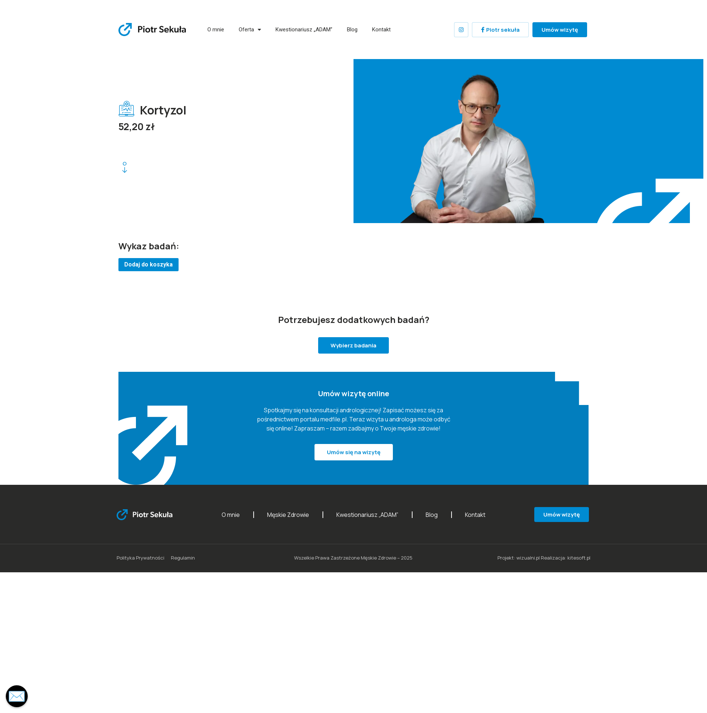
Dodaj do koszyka (148, 264)
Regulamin (183, 557)
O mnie (215, 29)
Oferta (250, 29)
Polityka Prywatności (140, 557)
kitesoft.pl (578, 557)
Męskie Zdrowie (288, 515)
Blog (352, 29)
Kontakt (381, 29)
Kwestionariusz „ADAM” (304, 29)
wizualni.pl (528, 557)
